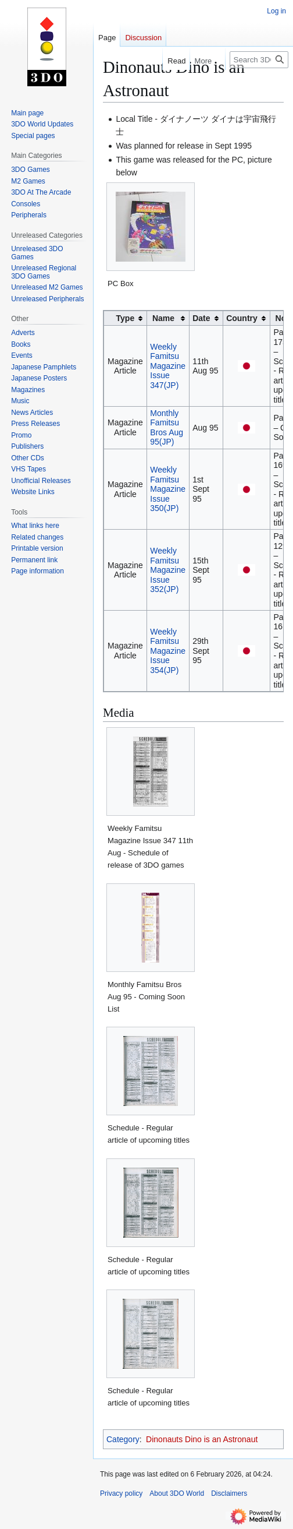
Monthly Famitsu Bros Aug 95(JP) (166, 427)
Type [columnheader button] (125, 318)
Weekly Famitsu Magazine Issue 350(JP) (167, 489)
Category (123, 1439)
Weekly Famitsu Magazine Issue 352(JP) (167, 570)
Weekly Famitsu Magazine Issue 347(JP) (167, 366)
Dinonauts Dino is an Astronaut (202, 1439)
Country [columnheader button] (242, 318)
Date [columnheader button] (201, 318)
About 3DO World (176, 1493)
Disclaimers (229, 1493)
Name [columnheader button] (163, 318)
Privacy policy (121, 1493)
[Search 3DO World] (259, 59)
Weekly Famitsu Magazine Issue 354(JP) (167, 651)
